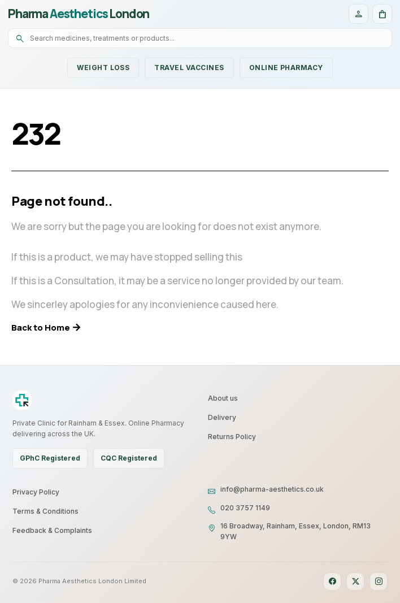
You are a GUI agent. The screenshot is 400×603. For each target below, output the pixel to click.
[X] (355, 581)
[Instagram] (378, 581)
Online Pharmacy (286, 67)
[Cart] (382, 14)
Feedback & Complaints (52, 530)
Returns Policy (232, 436)
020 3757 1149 (245, 508)
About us (223, 398)
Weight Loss (103, 67)
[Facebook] (332, 581)
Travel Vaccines (189, 67)
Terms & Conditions (45, 511)
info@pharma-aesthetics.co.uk (272, 489)
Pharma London (78, 14)
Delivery (222, 417)
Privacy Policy (35, 492)
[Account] (358, 14)
